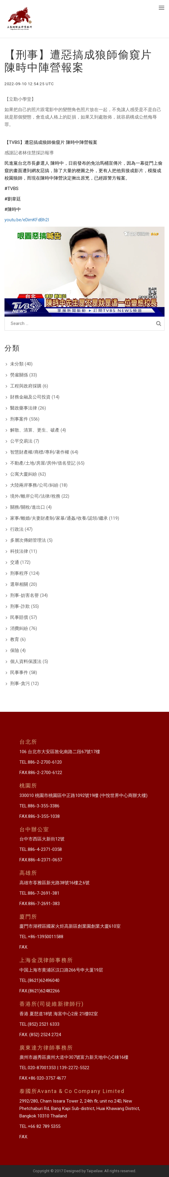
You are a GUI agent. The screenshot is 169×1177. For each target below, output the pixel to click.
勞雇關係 (19, 375)
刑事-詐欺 (20, 606)
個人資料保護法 (26, 661)
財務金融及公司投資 (30, 397)
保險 (14, 650)
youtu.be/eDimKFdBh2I (26, 219)
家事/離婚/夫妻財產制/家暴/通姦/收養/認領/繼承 (59, 518)
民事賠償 (19, 617)
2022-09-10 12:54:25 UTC (29, 84)
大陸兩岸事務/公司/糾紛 (34, 485)
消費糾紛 (19, 628)
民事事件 (19, 672)
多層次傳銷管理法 (28, 540)
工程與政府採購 (26, 386)
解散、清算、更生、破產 (34, 430)
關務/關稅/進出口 (27, 507)
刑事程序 (19, 573)
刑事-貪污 (20, 683)
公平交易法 (21, 441)
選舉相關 (19, 584)
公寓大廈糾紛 (23, 474)
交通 (14, 562)
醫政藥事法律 (23, 408)
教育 (14, 639)
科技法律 (19, 551)
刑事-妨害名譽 (24, 595)
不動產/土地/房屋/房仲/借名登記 (43, 463)
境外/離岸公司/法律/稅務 (35, 496)
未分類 (17, 364)
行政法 (17, 529)
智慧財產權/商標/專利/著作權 (39, 452)
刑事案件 (19, 419)
